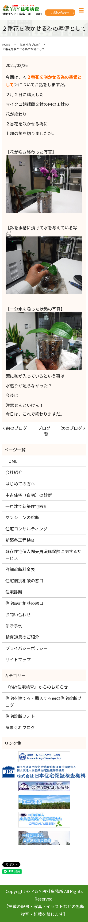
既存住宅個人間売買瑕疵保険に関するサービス (43, 554)
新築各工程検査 (20, 540)
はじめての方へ (20, 483)
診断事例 (13, 625)
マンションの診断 (22, 517)
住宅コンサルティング (26, 528)
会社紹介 (13, 472)
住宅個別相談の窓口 (24, 580)
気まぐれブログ (30, 44)
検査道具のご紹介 (22, 637)
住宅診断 (13, 592)
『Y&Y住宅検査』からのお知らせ (36, 687)
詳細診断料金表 (20, 569)
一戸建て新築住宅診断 (26, 506)
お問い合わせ (60, 12)
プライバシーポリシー (26, 648)
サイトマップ (18, 659)
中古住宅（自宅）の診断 (28, 495)
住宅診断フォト (20, 716)
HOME (6, 44)
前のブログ (16, 428)
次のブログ (71, 428)
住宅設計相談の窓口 (24, 603)
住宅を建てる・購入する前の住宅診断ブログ (43, 701)
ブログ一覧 (44, 431)
